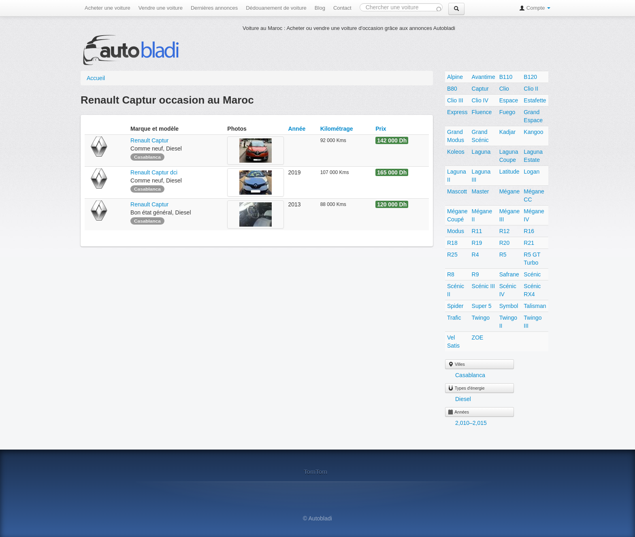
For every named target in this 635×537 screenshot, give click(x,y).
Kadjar (507, 132)
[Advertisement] (390, 50)
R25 (452, 254)
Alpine (455, 77)
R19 (477, 243)
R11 (477, 231)
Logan (531, 171)
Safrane (509, 274)
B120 (530, 77)
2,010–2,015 (471, 423)
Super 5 (482, 306)
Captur (480, 88)
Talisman (535, 306)
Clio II (531, 88)
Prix (380, 128)
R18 (452, 243)
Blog (320, 8)
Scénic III (483, 286)
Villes (456, 364)
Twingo (481, 317)
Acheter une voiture (107, 8)
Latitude (509, 171)
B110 (506, 77)
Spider (455, 306)
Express (457, 112)
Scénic (532, 274)
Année (296, 128)
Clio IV (480, 100)
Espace (508, 100)
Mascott (457, 191)
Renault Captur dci (153, 172)
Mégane (509, 191)
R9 (475, 274)
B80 (452, 88)
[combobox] (401, 7)
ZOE (478, 337)
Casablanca (470, 375)
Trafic (454, 317)
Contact (342, 8)
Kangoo (533, 132)
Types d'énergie (466, 388)
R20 (504, 243)
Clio (504, 88)
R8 (450, 274)
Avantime (483, 77)
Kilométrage (336, 128)
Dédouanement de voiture (276, 8)
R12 (504, 231)
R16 (529, 231)
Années (458, 412)
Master (480, 191)
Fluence (482, 112)
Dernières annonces (214, 8)
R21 (529, 243)
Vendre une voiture (161, 8)
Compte (534, 8)
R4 (475, 254)
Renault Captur (150, 140)
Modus (455, 231)
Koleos (456, 152)
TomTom (315, 471)
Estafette (535, 100)
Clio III (455, 100)
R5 (503, 254)
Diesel (463, 399)
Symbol (508, 306)
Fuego (507, 112)
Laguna (481, 152)
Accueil (96, 78)
